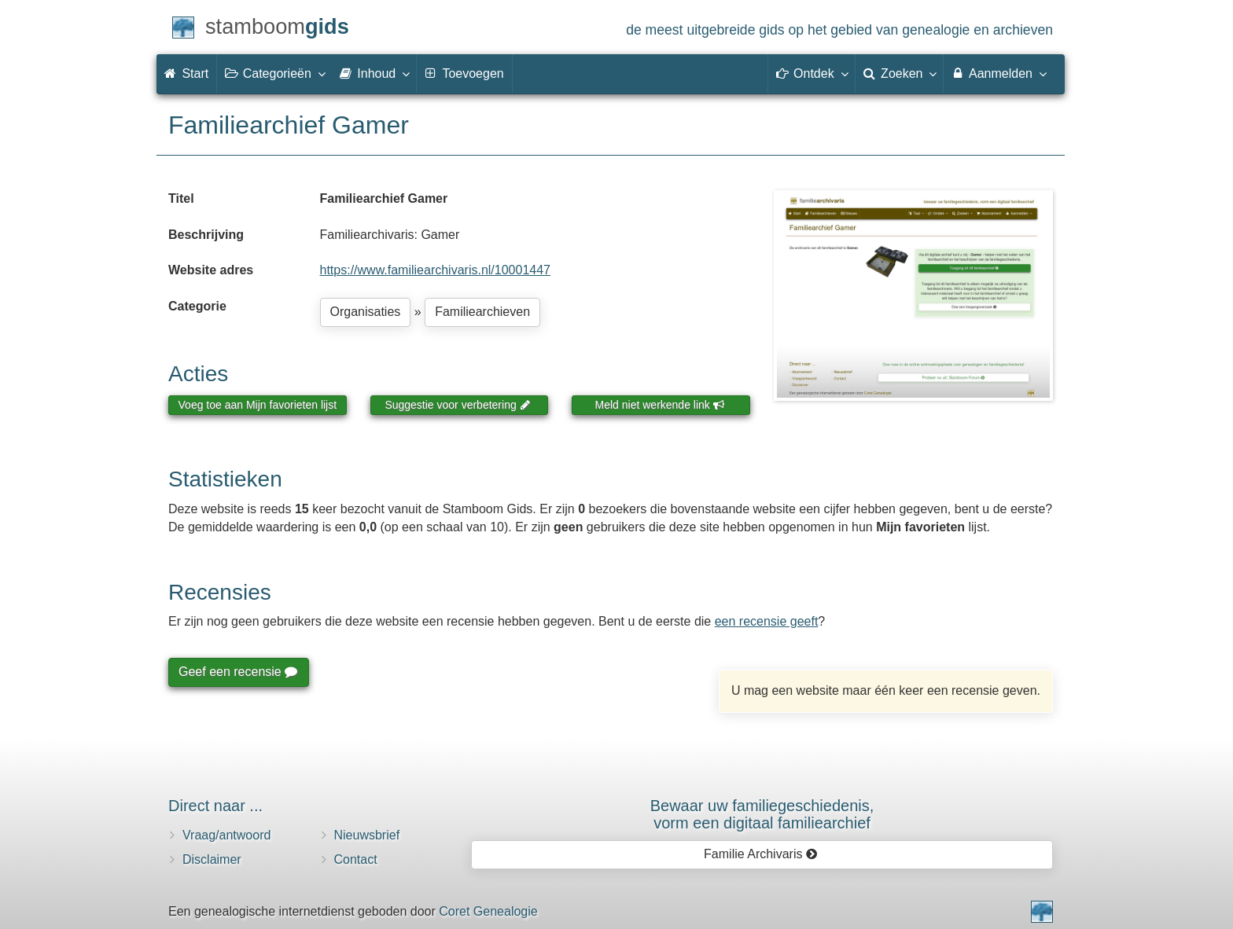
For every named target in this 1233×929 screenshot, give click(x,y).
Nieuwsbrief (367, 835)
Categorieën (274, 73)
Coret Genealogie (488, 911)
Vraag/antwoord (226, 835)
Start (186, 73)
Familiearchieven (482, 311)
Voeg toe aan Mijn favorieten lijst (258, 404)
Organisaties (365, 311)
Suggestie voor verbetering (458, 404)
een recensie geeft (767, 621)
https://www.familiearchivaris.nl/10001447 (435, 270)
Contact (355, 859)
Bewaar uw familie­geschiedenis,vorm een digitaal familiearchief (762, 814)
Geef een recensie (237, 671)
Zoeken (899, 73)
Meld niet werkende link (660, 404)
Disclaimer (211, 859)
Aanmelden (998, 73)
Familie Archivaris (761, 854)
